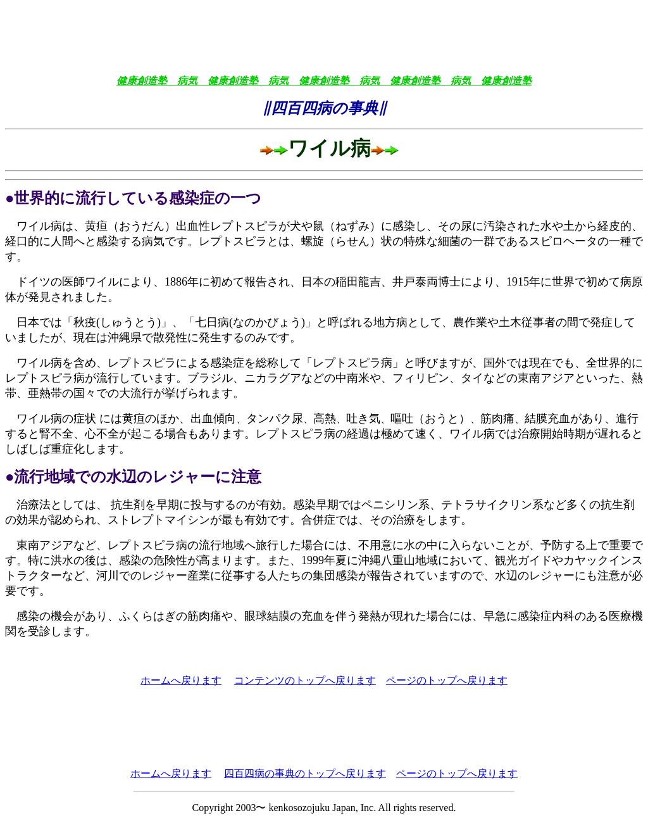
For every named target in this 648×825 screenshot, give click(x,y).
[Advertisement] (324, 33)
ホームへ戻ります (180, 680)
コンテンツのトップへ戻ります (305, 680)
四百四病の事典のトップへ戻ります (305, 773)
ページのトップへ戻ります (447, 680)
